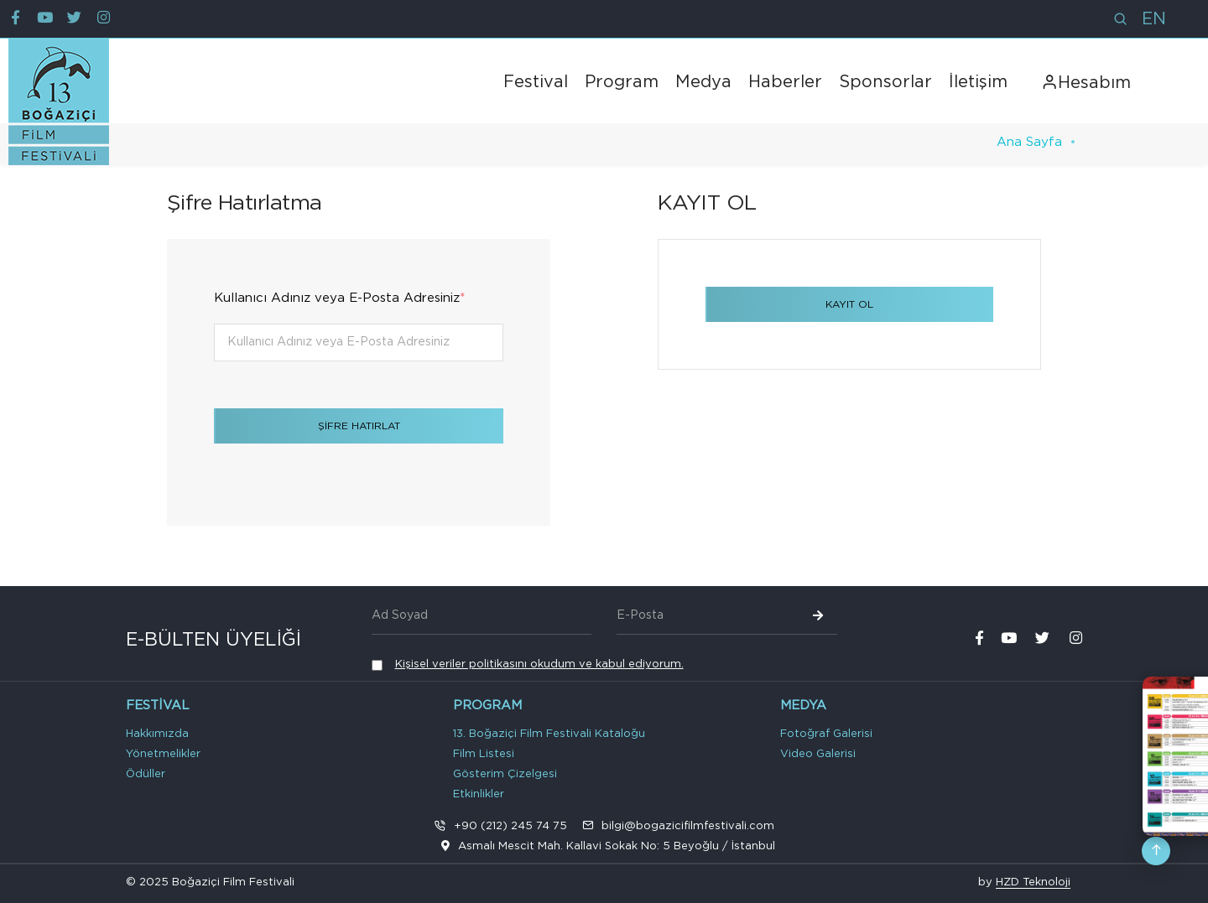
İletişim (978, 82)
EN (1154, 19)
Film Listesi (483, 754)
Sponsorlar (885, 82)
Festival (535, 82)
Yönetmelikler (163, 754)
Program (622, 82)
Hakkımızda (157, 734)
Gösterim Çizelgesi (505, 774)
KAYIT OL (849, 304)
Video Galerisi (818, 754)
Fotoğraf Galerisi (826, 734)
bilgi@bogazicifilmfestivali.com (687, 826)
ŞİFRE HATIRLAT (359, 426)
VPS (1080, 884)
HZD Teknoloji (1033, 882)
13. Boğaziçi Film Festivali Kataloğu (549, 734)
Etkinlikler (478, 794)
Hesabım (1086, 83)
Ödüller (145, 774)
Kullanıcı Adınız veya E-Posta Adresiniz (339, 298)
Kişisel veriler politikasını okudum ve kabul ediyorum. (539, 664)
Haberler (785, 82)
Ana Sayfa (1029, 142)
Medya (703, 82)
